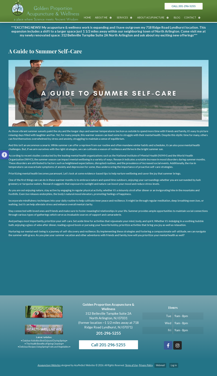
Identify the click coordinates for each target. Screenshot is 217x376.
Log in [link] (174, 365)
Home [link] (87, 17)
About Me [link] (101, 17)
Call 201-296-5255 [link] (108, 344)
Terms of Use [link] (131, 365)
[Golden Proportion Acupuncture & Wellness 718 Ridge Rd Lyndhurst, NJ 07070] (108, 270)
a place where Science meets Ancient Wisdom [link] (46, 19)
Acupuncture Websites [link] (49, 365)
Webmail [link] (160, 365)
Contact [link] (190, 17)
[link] (4, 154)
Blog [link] (177, 17)
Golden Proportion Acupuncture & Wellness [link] (53, 11)
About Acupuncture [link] (150, 17)
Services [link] (122, 17)
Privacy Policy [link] (146, 365)
